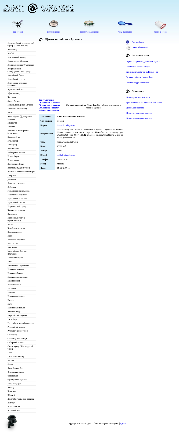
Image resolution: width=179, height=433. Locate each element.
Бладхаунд (12, 123)
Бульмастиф (13, 141)
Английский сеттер (16, 79)
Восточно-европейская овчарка (21, 171)
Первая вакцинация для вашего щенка (143, 61)
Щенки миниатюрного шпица (139, 113)
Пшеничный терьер (16, 308)
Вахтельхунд (13, 148)
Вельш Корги (13, 156)
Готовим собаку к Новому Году (139, 77)
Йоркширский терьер (17, 206)
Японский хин (14, 410)
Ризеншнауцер (14, 311)
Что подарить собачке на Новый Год (142, 72)
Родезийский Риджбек (17, 315)
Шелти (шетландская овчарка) (21, 399)
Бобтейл (11, 126)
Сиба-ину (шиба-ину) (17, 338)
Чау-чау (11, 387)
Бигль (10, 112)
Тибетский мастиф (16, 356)
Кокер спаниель (15, 232)
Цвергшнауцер (14, 383)
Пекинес (11, 292)
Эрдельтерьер (14, 406)
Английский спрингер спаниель (17, 84)
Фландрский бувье (16, 372)
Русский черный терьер (18, 331)
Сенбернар (12, 334)
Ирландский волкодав (17, 198)
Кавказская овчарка (16, 210)
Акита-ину (12, 49)
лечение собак (160, 32)
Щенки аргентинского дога (138, 97)
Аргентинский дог (16, 89)
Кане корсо (12, 214)
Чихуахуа (12, 391)
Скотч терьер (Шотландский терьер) (20, 347)
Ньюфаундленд (14, 284)
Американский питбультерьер (21, 65)
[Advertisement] (80, 70)
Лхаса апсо (12, 247)
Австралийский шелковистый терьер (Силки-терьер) (21, 44)
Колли (10, 236)
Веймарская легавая (16, 152)
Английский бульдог (17, 75)
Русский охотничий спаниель (21, 323)
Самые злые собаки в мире (137, 66)
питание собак (53, 32)
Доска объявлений (140, 47)
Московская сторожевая (18, 265)
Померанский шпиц (16, 296)
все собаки (18, 32)
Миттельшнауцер (15, 257)
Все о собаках (138, 42)
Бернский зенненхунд (17, 108)
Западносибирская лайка (19, 191)
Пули (10, 304)
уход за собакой (125, 32)
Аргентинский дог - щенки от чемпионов (144, 102)
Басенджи (12, 97)
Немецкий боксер (15, 273)
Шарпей (11, 395)
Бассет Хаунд (14, 101)
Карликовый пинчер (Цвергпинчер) (16, 219)
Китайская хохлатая (16, 228)
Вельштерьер (13, 160)
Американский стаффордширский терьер (19, 70)
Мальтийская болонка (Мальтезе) (17, 252)
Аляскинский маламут (17, 57)
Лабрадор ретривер (16, 239)
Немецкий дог (14, 281)
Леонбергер (13, 243)
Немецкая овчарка (16, 269)
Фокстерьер (13, 376)
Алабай (11, 53)
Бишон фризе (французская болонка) (20, 117)
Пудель (11, 300)
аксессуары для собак (89, 32)
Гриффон (12, 175)
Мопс (10, 261)
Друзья (123, 423)
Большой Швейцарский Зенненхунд (18, 131)
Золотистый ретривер (17, 194)
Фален (10, 364)
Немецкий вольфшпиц (17, 277)
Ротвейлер (12, 319)
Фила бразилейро (15, 368)
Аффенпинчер (14, 93)
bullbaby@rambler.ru (66, 155)
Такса (10, 352)
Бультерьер (12, 144)
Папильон (12, 288)
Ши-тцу (11, 403)
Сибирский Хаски (16, 342)
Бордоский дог (14, 137)
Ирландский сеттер (16, 202)
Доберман (12, 187)
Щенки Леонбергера (135, 108)
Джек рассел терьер (16, 183)
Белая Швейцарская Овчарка (20, 105)
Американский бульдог (18, 61)
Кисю (10, 224)
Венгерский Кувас (16, 164)
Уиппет (11, 360)
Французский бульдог (17, 379)
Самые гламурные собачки (137, 82)
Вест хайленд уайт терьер (19, 168)
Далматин (12, 179)
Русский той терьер (16, 327)
